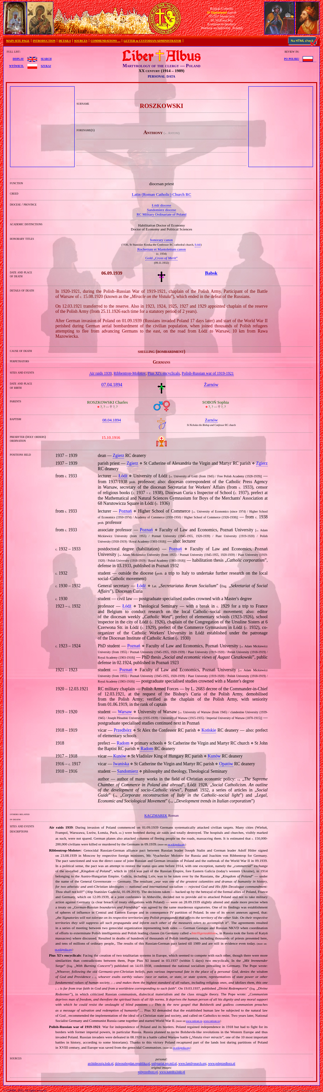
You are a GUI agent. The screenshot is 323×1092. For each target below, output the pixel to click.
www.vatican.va (194, 1021)
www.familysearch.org (192, 1063)
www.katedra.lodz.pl (172, 1072)
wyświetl (16, 66)
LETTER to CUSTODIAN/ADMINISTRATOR (152, 40)
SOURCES (81, 40)
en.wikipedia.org (176, 844)
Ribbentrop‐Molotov (130, 373)
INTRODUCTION (44, 40)
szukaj (46, 66)
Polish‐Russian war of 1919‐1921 (208, 373)
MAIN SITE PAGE (18, 40)
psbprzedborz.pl (148, 1072)
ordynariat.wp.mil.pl (164, 1063)
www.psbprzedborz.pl (221, 1063)
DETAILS (64, 40)
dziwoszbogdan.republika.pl (132, 1063)
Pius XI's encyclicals (164, 373)
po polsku (291, 58)
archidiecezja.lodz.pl (100, 1063)
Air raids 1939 (100, 373)
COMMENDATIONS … (105, 40)
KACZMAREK (155, 815)
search (46, 58)
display (18, 58)
